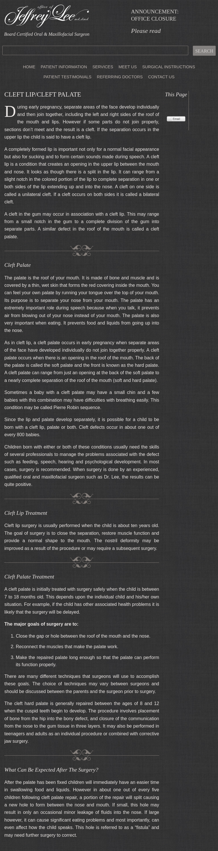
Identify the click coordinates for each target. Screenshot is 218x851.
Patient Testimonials (67, 77)
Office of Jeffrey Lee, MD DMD (47, 16)
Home (29, 67)
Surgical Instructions (168, 67)
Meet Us (127, 67)
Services (102, 67)
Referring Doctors (119, 77)
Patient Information (64, 67)
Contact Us (161, 77)
